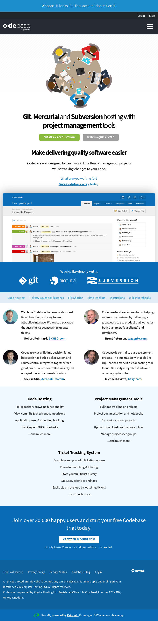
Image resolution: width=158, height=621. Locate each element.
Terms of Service (13, 572)
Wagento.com (137, 338)
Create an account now (59, 137)
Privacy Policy (36, 572)
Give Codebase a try (74, 184)
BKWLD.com (57, 338)
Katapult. (73, 615)
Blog (152, 16)
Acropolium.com (52, 379)
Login (141, 16)
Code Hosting (16, 298)
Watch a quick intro (100, 137)
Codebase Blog (81, 572)
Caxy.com (134, 379)
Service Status (58, 572)
